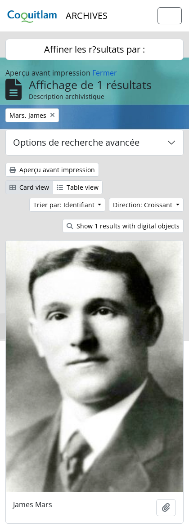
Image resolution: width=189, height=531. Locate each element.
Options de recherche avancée (76, 142)
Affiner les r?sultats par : (94, 49)
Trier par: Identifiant (64, 205)
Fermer (104, 73)
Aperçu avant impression (52, 169)
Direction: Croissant (143, 205)
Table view (78, 187)
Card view (29, 187)
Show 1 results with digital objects (123, 226)
